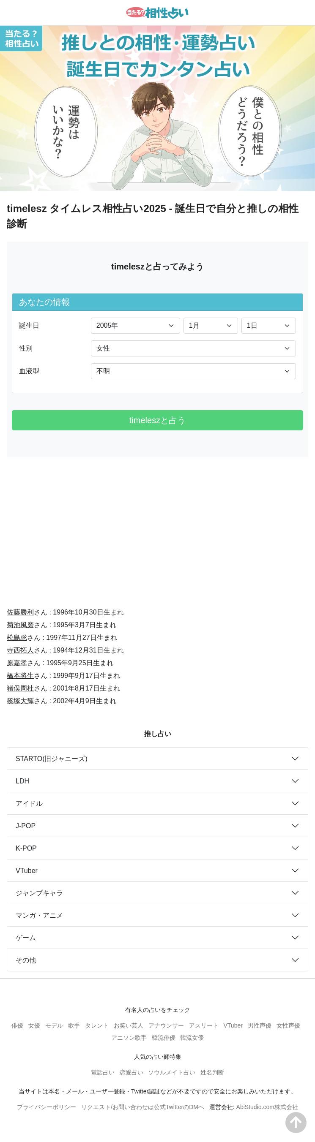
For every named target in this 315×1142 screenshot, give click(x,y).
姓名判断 (212, 1072)
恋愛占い (131, 1072)
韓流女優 (192, 1037)
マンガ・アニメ (39, 915)
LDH (22, 781)
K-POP (26, 848)
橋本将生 (20, 675)
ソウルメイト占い (171, 1072)
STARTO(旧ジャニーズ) (52, 758)
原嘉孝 (17, 662)
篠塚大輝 (20, 700)
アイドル (29, 803)
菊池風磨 (20, 624)
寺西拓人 (20, 650)
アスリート (204, 1025)
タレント (97, 1025)
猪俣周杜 (20, 688)
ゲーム (26, 937)
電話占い (103, 1072)
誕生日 (29, 325)
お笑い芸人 (128, 1025)
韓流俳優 (163, 1037)
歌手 (74, 1025)
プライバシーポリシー (46, 1107)
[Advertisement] (157, 527)
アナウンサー (166, 1025)
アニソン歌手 (129, 1037)
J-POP (26, 825)
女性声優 (288, 1025)
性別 (26, 348)
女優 (34, 1025)
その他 (26, 960)
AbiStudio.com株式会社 (267, 1107)
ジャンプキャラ (39, 893)
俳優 (17, 1025)
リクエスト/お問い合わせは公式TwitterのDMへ (142, 1107)
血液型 (29, 371)
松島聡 (17, 637)
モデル (54, 1025)
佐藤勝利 (20, 612)
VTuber (27, 870)
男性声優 (259, 1025)
